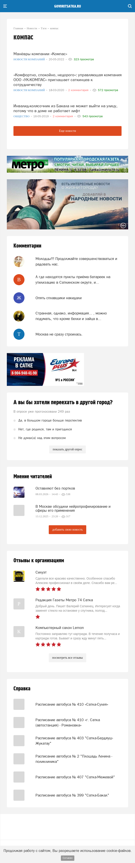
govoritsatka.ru (67, 6)
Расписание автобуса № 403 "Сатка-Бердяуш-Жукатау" (74, 741)
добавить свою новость (67, 529)
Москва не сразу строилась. (59, 334)
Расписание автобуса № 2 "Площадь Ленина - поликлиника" (74, 759)
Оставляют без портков (55, 488)
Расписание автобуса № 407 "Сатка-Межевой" (75, 777)
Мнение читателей (32, 476)
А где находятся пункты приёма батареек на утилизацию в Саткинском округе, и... (73, 279)
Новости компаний (29, 59)
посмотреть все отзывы (67, 657)
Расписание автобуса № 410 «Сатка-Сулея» (72, 704)
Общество (21, 116)
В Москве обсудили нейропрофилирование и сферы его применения (73, 508)
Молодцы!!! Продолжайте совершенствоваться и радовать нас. (76, 261)
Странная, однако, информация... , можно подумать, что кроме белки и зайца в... (71, 316)
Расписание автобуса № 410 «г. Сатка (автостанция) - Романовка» (68, 722)
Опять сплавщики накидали (59, 298)
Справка (21, 688)
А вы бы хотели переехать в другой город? (63, 402)
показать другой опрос (67, 449)
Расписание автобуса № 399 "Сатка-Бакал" (72, 795)
